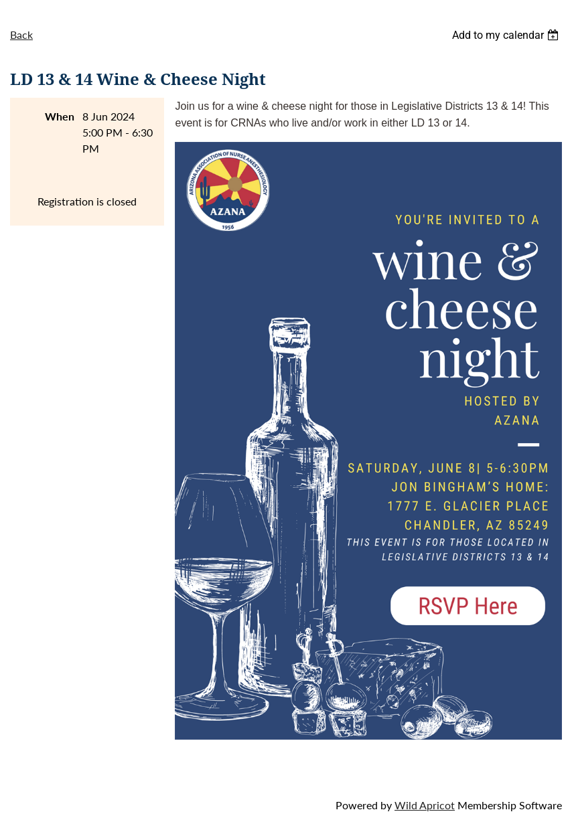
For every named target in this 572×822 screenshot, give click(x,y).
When (59, 116)
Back (21, 34)
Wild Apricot (425, 805)
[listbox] (507, 35)
